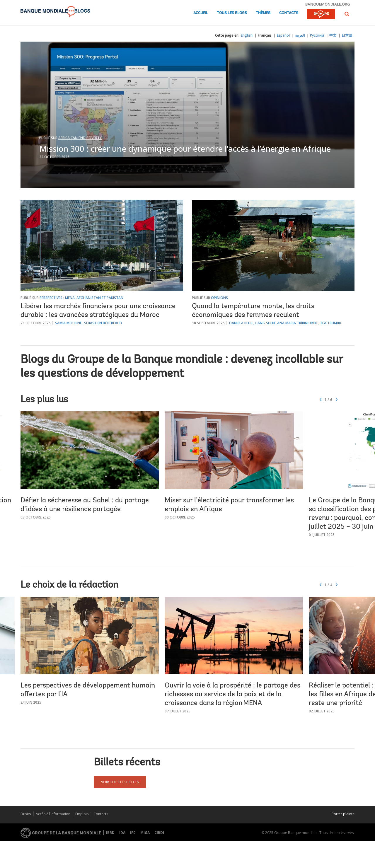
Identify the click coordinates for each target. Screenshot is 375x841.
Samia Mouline (68, 322)
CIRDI (159, 832)
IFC (133, 832)
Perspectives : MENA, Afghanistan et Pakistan (81, 297)
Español (283, 35)
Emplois (81, 813)
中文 (332, 35)
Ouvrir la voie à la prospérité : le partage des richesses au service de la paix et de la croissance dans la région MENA (232, 694)
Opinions (219, 297)
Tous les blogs (232, 13)
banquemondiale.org (327, 4)
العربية (300, 35)
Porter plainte (343, 813)
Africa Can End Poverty (80, 137)
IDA (122, 832)
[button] (347, 13)
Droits (26, 813)
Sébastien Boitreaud (103, 322)
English (247, 35)
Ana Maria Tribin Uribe (297, 322)
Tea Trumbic (331, 322)
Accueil (200, 13)
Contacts (288, 13)
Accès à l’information (53, 813)
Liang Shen (265, 322)
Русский (317, 35)
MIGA (145, 832)
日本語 (347, 35)
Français (265, 35)
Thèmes (263, 13)
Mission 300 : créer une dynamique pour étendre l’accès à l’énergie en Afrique (185, 148)
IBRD (110, 832)
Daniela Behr (241, 322)
